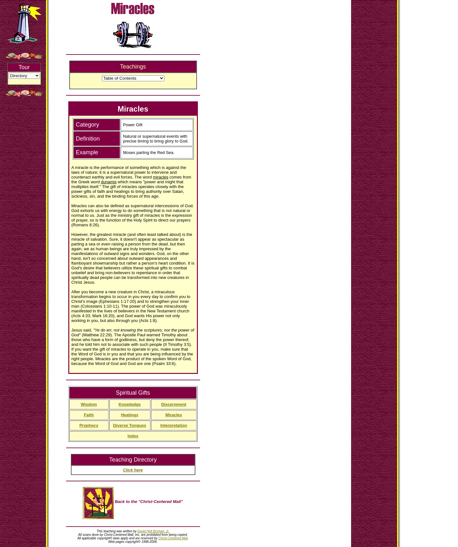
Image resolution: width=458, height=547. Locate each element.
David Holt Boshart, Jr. (153, 531)
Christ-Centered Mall (173, 538)
